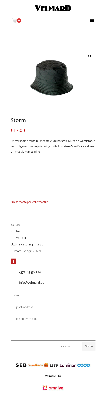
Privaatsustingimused (26, 251)
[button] (90, 56)
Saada (89, 346)
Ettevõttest (18, 238)
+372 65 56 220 (30, 272)
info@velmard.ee (31, 282)
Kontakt (16, 231)
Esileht (15, 224)
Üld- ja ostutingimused (27, 244)
